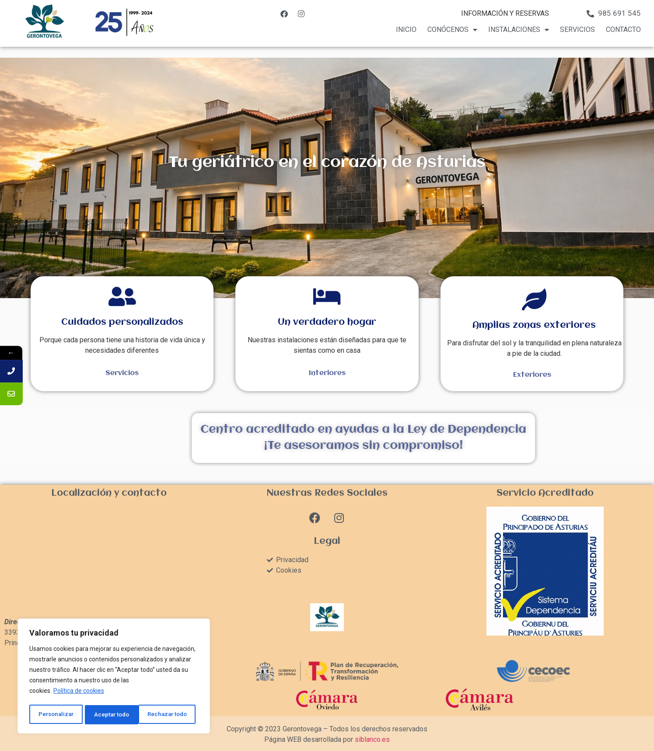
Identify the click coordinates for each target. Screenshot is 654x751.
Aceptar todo (172, 714)
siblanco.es (372, 739)
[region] (113, 677)
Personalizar (55, 714)
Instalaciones (518, 30)
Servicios (577, 29)
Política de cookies (78, 692)
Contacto (623, 29)
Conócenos (452, 30)
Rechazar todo (114, 714)
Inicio (406, 29)
